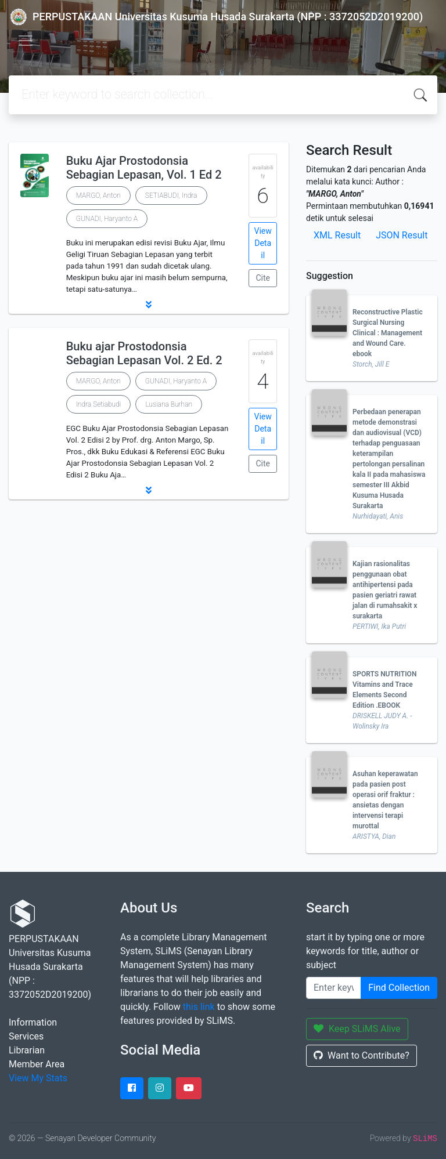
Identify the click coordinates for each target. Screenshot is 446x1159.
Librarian (27, 1050)
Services (26, 1036)
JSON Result (401, 235)
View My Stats (38, 1078)
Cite (263, 277)
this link (199, 1006)
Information (33, 1022)
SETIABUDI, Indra (171, 195)
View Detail (263, 243)
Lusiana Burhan (168, 404)
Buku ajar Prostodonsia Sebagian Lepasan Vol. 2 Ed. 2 (144, 353)
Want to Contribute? (361, 1055)
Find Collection (399, 987)
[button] (149, 304)
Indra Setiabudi (98, 404)
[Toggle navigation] (25, 40)
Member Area (36, 1064)
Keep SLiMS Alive (357, 1028)
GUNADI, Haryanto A (107, 219)
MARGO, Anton (98, 195)
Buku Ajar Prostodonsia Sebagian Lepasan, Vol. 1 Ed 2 (144, 168)
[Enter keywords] (333, 988)
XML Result (337, 235)
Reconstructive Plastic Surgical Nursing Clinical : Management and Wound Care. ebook (388, 333)
